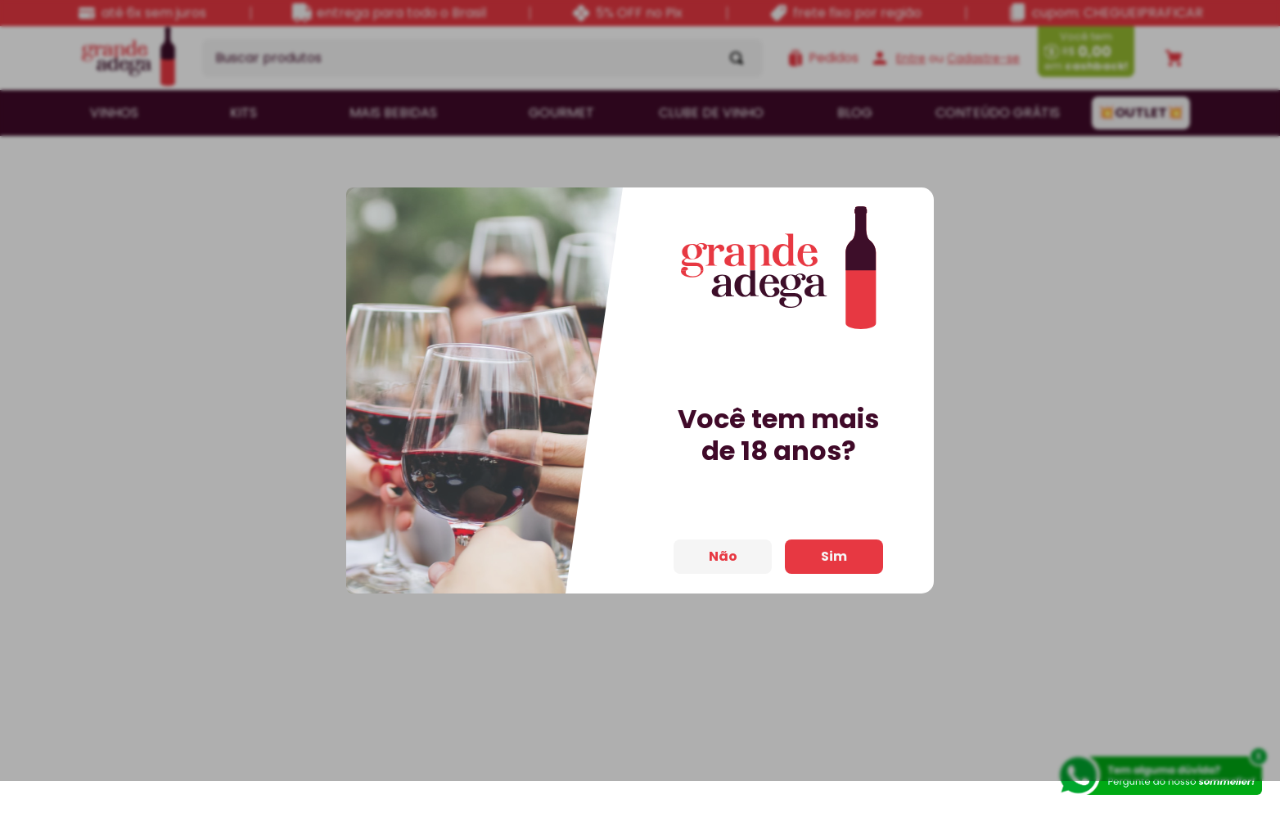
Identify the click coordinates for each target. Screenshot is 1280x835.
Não (723, 564)
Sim (834, 564)
